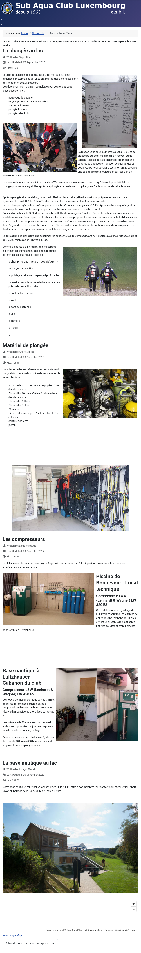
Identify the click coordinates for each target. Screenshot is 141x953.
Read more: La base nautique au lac (30, 943)
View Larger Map (12, 935)
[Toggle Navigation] (5, 22)
